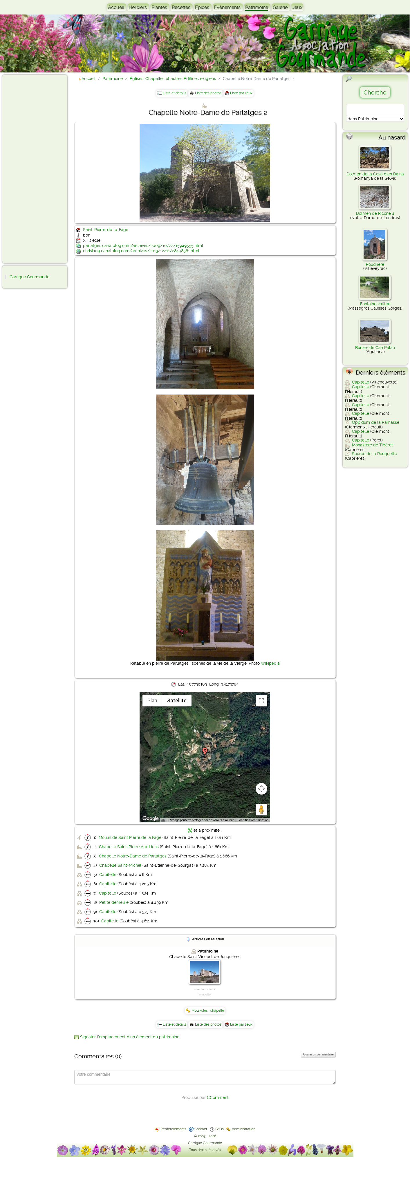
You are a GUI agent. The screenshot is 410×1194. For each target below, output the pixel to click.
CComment (218, 1097)
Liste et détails (174, 93)
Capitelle (107, 874)
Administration (243, 1129)
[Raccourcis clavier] (163, 820)
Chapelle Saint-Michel (120, 865)
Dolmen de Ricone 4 (375, 213)
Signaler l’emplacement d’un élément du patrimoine (129, 1037)
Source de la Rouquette (374, 453)
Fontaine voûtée (375, 303)
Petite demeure (114, 902)
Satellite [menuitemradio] (177, 700)
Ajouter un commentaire (318, 1054)
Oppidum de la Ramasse (375, 422)
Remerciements (173, 1129)
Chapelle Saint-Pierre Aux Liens (129, 846)
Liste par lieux (241, 93)
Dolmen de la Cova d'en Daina (375, 174)
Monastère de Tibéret (372, 445)
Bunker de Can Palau (375, 347)
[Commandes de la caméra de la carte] (261, 789)
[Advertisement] (28, 169)
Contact (200, 1129)
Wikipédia (270, 663)
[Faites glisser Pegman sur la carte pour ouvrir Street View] (261, 809)
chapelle (217, 1010)
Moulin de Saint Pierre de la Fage (130, 837)
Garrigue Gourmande (29, 277)
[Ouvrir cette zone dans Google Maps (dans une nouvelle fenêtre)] (150, 818)
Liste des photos (208, 93)
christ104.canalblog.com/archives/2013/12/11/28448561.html (141, 250)
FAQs (219, 1129)
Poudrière (375, 264)
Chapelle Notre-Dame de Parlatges (133, 856)
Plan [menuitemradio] (152, 700)
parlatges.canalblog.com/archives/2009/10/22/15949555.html (143, 245)
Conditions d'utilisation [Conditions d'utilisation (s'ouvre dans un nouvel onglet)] (252, 820)
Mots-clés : (201, 1010)
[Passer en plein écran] (261, 700)
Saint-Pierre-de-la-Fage (105, 229)
